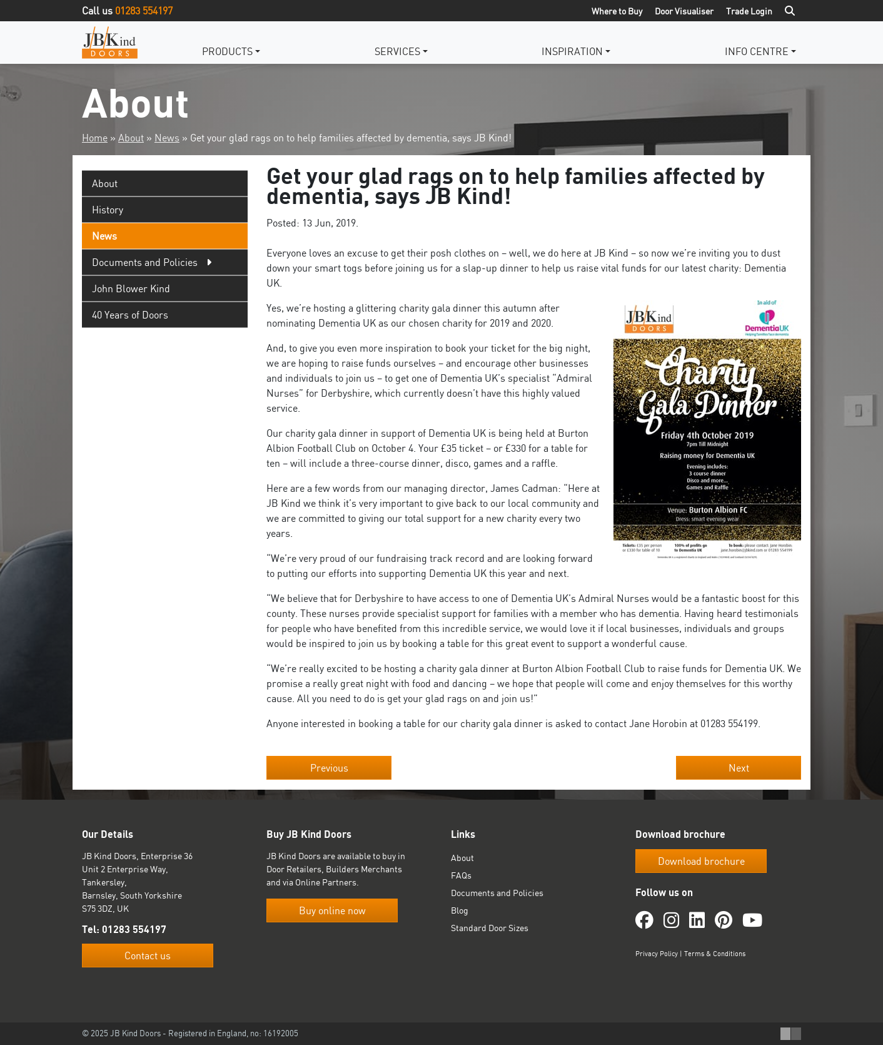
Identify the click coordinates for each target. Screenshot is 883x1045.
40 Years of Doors (130, 314)
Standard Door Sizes (489, 927)
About (131, 137)
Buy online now (332, 910)
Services (397, 51)
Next (739, 768)
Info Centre (757, 51)
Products (227, 51)
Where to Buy (617, 11)
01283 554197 (144, 10)
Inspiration (572, 51)
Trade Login (749, 11)
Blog (459, 910)
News (166, 137)
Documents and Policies (497, 892)
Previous (329, 768)
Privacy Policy (656, 953)
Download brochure (701, 861)
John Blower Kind (131, 288)
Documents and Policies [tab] (145, 262)
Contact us (147, 955)
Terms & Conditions (714, 953)
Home (95, 137)
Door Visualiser (684, 11)
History (107, 209)
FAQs (461, 875)
